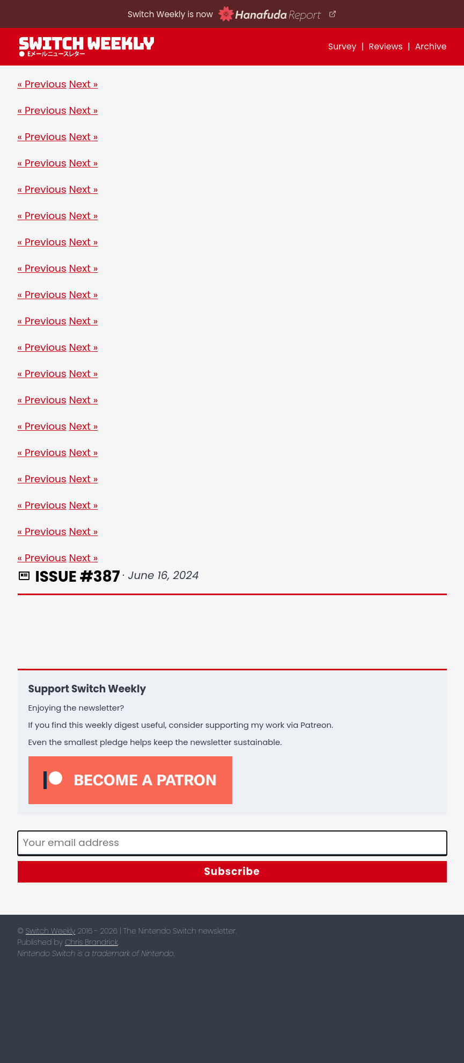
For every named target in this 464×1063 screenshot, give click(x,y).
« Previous (42, 84)
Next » (83, 84)
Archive (431, 46)
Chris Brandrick (91, 942)
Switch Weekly (51, 930)
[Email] (232, 843)
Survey (342, 46)
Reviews (386, 46)
